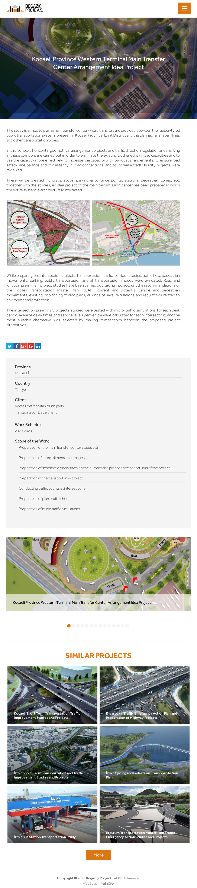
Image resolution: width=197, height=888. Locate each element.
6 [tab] (91, 626)
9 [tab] (104, 626)
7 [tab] (95, 626)
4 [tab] (82, 626)
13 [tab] (122, 626)
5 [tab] (86, 626)
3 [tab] (78, 626)
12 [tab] (118, 626)
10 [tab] (109, 626)
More (98, 855)
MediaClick (107, 883)
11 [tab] (113, 626)
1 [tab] (69, 626)
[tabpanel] (98, 574)
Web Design (91, 883)
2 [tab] (73, 626)
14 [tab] (127, 626)
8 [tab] (100, 626)
